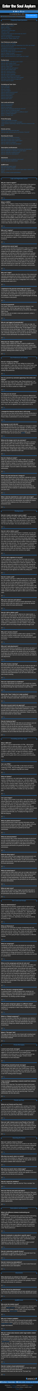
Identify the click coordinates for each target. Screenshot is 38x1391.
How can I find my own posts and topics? (11, 143)
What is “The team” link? (7, 115)
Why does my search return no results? (10, 139)
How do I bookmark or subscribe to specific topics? (13, 150)
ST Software (13, 1385)
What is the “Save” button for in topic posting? (12, 77)
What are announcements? (7, 93)
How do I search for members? (8, 142)
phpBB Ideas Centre (6, 1324)
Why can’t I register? (6, 28)
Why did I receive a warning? (8, 74)
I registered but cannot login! (8, 30)
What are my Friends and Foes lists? (10, 130)
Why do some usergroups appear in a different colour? (14, 111)
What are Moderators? (6, 105)
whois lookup (5, 1341)
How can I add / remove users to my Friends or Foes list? (15, 132)
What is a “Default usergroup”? (8, 113)
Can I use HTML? (5, 87)
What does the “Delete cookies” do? (10, 38)
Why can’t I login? (5, 32)
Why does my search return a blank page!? (11, 140)
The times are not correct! (7, 46)
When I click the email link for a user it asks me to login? (15, 56)
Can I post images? (6, 90)
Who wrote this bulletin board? (8, 166)
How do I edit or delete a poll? (8, 69)
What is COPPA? (5, 27)
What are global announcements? (9, 92)
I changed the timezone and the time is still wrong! (13, 48)
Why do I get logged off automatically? (10, 36)
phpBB (23, 433)
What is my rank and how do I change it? (11, 54)
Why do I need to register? (7, 25)
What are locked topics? (7, 97)
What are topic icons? (6, 98)
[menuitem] (17, 11)
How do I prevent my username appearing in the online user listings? (18, 45)
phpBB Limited (10, 1307)
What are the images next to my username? (12, 51)
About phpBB (13, 1311)
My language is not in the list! (8, 50)
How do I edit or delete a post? (8, 63)
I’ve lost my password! (6, 35)
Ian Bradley (30, 1385)
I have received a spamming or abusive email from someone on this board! (18, 124)
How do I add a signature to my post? (10, 64)
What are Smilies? (5, 89)
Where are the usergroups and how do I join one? (13, 108)
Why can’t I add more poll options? (9, 68)
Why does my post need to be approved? (11, 79)
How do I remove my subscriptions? (10, 154)
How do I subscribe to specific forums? (10, 152)
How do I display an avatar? (8, 53)
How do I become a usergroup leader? (10, 110)
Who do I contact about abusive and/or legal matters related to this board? (17, 170)
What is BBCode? (5, 86)
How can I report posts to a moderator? (10, 75)
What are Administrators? (7, 104)
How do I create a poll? (7, 66)
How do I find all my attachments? (9, 160)
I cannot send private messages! (9, 120)
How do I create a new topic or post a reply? (12, 61)
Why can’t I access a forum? (8, 71)
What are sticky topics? (7, 95)
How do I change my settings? (8, 43)
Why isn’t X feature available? (8, 167)
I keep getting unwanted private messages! (11, 122)
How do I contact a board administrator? (11, 172)
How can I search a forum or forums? (10, 137)
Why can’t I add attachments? (8, 72)
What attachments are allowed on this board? (12, 159)
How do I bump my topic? (7, 80)
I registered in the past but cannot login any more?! (13, 33)
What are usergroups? (6, 107)
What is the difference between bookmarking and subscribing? (16, 149)
